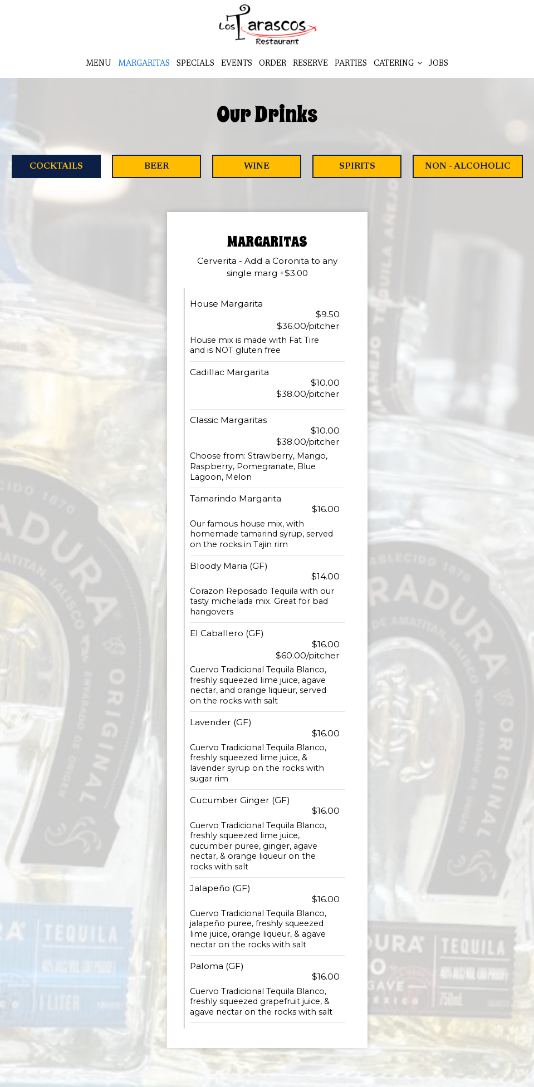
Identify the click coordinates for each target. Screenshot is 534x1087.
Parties (351, 64)
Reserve (310, 64)
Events (236, 64)
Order (272, 64)
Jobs (438, 64)
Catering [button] (398, 63)
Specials (195, 64)
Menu (98, 64)
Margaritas (144, 64)
